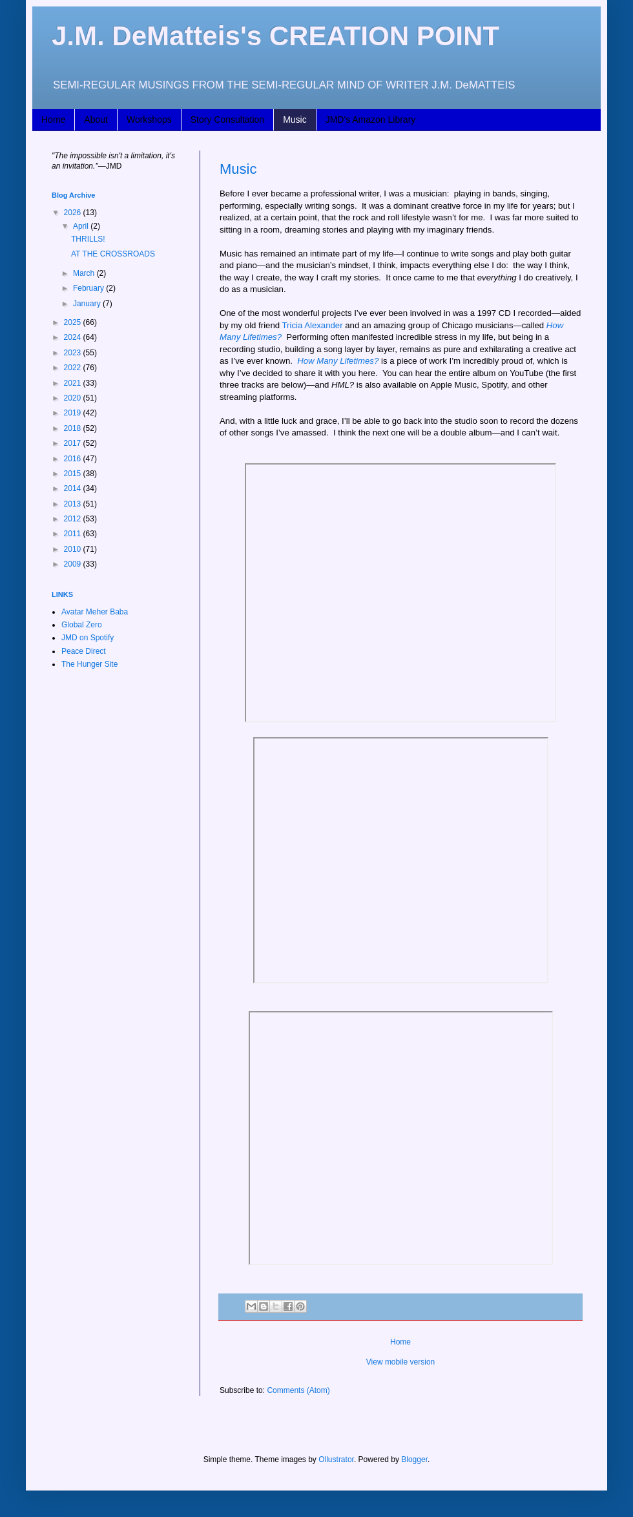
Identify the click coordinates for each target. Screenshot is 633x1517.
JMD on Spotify (87, 637)
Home (53, 119)
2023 (73, 352)
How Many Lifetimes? (338, 361)
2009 (73, 564)
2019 (73, 412)
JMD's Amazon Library (371, 119)
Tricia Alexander (312, 325)
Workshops (149, 119)
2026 (73, 212)
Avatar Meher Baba (94, 611)
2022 (73, 367)
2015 (73, 473)
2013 (73, 503)
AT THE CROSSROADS (113, 253)
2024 (73, 337)
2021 (73, 383)
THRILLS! (88, 239)
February (89, 288)
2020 (73, 398)
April (81, 226)
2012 (73, 518)
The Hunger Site (89, 664)
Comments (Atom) (298, 1390)
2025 (73, 322)
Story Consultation (227, 119)
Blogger (414, 1459)
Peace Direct (83, 651)
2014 (73, 488)
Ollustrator (336, 1459)
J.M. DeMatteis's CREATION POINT (275, 36)
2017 (73, 443)
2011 (73, 533)
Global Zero (81, 624)
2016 (73, 458)
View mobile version (400, 1361)
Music (295, 119)
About (96, 119)
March (85, 273)
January (88, 303)
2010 (73, 549)
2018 (73, 428)
